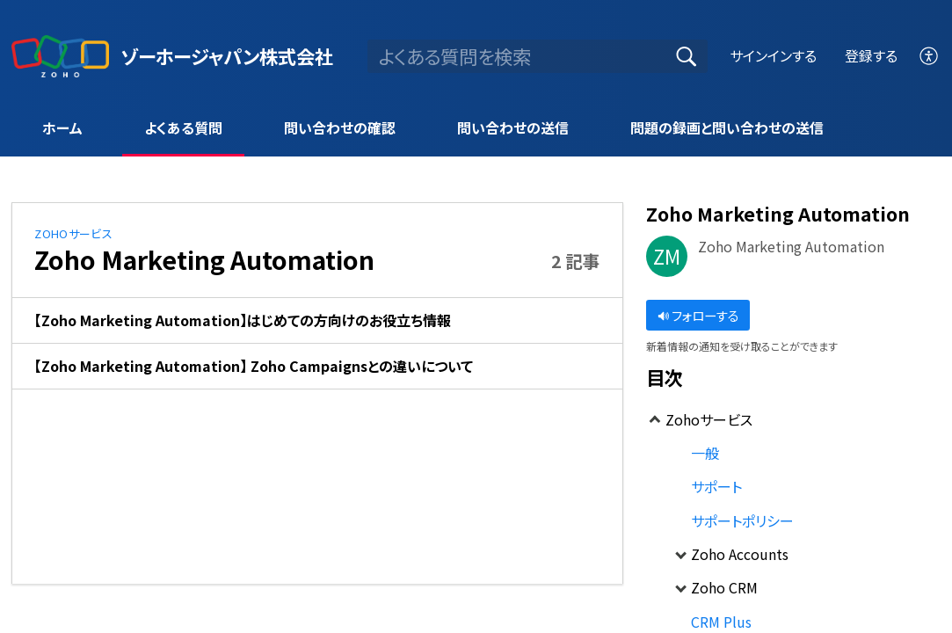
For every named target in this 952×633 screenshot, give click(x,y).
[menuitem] (930, 56)
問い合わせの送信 (513, 127)
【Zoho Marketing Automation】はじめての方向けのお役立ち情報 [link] (242, 320)
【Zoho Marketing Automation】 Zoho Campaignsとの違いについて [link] (253, 365)
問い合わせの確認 (340, 127)
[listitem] (317, 321)
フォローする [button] (698, 315)
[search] (537, 56)
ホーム (62, 127)
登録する (871, 55)
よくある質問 (183, 127)
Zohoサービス (73, 233)
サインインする (773, 55)
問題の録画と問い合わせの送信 (727, 127)
